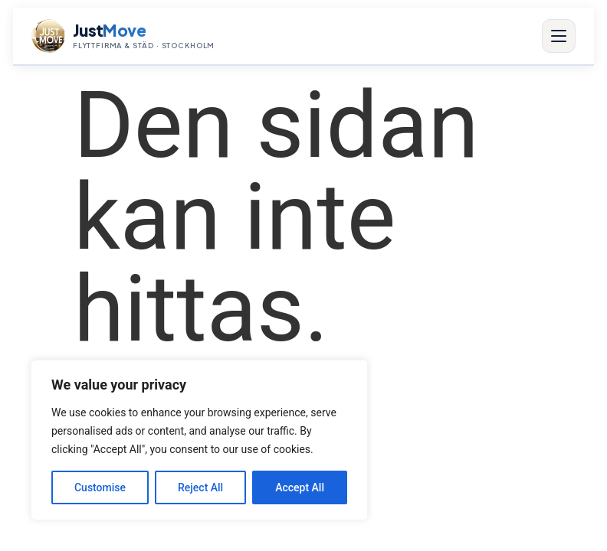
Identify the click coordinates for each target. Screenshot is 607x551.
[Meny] (559, 36)
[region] (199, 440)
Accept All (299, 487)
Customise (100, 487)
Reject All (200, 487)
